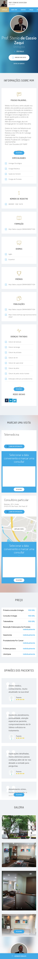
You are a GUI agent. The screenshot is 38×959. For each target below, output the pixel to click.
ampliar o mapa (19, 529)
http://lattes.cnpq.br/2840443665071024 (22, 309)
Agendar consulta (19, 956)
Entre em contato (19, 63)
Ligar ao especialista (14, 446)
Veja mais (19, 152)
